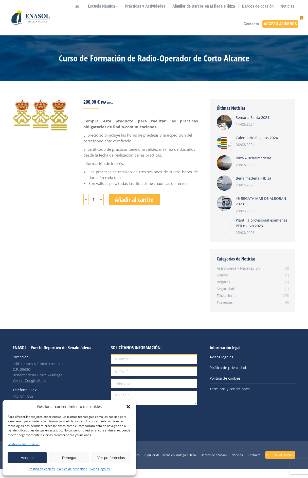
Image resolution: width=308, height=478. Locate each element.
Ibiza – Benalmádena (253, 167)
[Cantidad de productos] (93, 208)
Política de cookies (42, 469)
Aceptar (27, 457)
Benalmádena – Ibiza (253, 187)
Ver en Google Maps (30, 389)
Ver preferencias (111, 457)
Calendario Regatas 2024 (257, 146)
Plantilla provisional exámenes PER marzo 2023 (261, 232)
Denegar (69, 457)
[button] (128, 406)
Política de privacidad (72, 469)
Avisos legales (100, 469)
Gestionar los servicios (24, 444)
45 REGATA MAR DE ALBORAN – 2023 (262, 210)
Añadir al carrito (134, 208)
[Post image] (224, 131)
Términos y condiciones (230, 398)
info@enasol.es (55, 4)
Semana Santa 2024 (252, 126)
